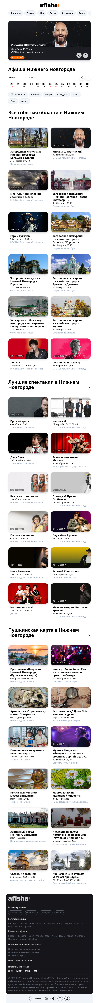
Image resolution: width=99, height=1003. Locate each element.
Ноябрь (22, 939)
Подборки (31, 912)
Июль (32, 77)
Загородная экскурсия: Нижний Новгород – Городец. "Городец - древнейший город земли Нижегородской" (70, 242)
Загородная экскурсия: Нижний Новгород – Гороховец (25, 281)
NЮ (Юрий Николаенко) (26, 193)
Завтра (48, 94)
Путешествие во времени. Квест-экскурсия (27, 752)
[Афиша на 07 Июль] (68, 85)
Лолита (15, 362)
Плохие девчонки (22, 535)
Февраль (22, 935)
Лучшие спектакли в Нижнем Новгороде (49, 385)
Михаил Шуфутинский (28, 45)
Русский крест (19, 421)
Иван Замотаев (20, 571)
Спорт (82, 13)
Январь (11, 935)
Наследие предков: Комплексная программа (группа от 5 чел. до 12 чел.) (69, 836)
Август (24, 101)
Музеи (68, 923)
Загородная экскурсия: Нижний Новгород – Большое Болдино (25, 154)
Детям (53, 13)
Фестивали (67, 13)
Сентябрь (80, 935)
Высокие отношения (24, 496)
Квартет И (59, 421)
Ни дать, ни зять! (21, 607)
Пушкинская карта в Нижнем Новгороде (49, 632)
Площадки (46, 912)
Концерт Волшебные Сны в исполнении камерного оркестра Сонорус (69, 672)
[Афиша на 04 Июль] (50, 85)
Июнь (12, 77)
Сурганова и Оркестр (67, 362)
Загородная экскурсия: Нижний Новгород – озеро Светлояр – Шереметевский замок (70, 198)
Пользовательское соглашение (23, 952)
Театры (30, 13)
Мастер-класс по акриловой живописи (67, 794)
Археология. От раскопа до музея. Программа (28, 713)
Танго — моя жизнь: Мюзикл (66, 458)
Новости (60, 912)
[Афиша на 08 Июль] (74, 85)
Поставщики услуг (17, 955)
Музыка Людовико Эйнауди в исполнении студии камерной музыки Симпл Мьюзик (70, 755)
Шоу (42, 13)
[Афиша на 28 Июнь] (11, 85)
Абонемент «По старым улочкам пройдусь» (68, 875)
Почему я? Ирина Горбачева (64, 497)
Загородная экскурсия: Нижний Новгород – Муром (68, 323)
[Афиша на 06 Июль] (62, 85)
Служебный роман (65, 535)
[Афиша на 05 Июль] (56, 85)
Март (31, 935)
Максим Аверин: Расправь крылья (70, 609)
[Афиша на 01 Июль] (31, 85)
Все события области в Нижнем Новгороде (49, 115)
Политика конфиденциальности (24, 949)
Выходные (62, 94)
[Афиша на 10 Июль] (87, 85)
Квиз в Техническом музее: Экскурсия (23, 794)
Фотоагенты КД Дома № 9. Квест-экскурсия (70, 713)
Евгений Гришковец (66, 571)
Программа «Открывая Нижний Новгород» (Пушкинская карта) (25, 672)
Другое (27, 926)
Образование (15, 926)
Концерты (15, 13)
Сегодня (35, 94)
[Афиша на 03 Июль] (43, 85)
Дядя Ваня (17, 457)
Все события (15, 912)
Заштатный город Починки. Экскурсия (24, 833)
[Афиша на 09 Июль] (81, 85)
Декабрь (32, 939)
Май (47, 935)
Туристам (78, 923)
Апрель (39, 935)
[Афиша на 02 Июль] (37, 85)
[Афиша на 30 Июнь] (24, 85)
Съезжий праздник (23, 874)
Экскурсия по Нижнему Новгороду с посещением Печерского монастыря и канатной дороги (27, 325)
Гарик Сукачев (20, 236)
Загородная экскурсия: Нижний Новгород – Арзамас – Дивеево (68, 281)
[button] (35, 998)
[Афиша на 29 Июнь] (18, 85)
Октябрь (12, 939)
